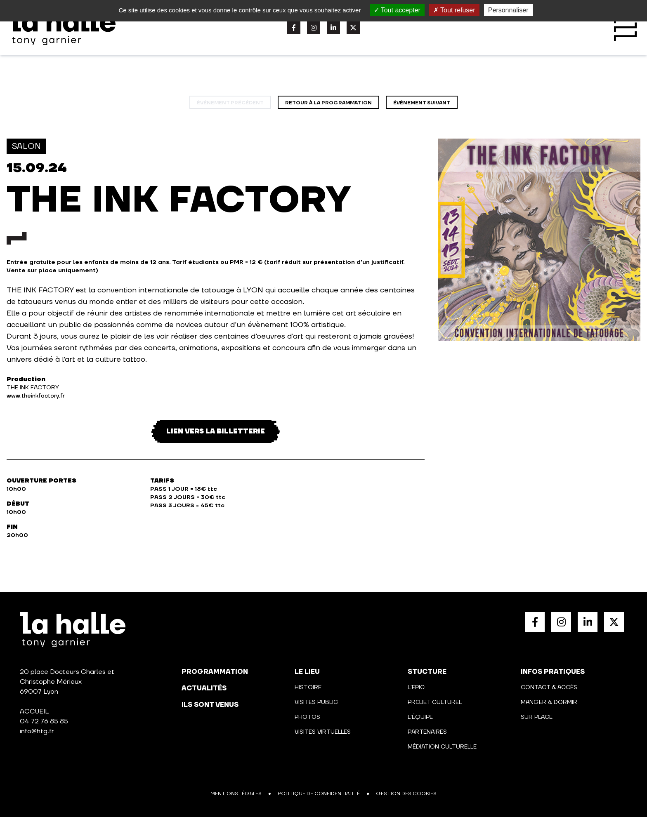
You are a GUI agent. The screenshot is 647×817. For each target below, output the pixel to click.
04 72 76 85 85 (44, 721)
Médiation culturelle (442, 747)
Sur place (537, 717)
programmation (215, 672)
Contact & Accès (549, 687)
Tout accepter (397, 10)
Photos (307, 717)
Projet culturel (435, 702)
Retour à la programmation (328, 103)
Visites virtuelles (323, 732)
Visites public (316, 702)
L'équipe (420, 717)
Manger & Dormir (549, 702)
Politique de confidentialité (319, 794)
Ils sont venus (210, 705)
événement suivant (421, 103)
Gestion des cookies (406, 794)
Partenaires (427, 732)
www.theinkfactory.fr (36, 396)
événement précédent (230, 103)
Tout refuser (454, 10)
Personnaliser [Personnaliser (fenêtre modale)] (508, 10)
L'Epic (416, 687)
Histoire (308, 687)
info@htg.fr (37, 731)
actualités (204, 688)
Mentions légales (236, 794)
